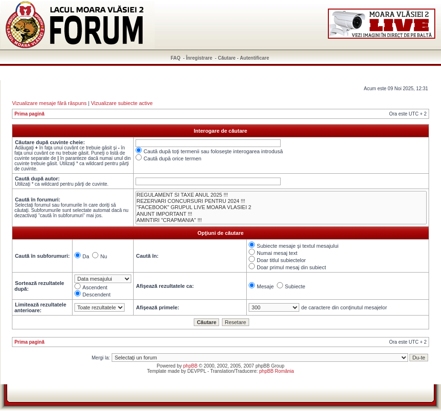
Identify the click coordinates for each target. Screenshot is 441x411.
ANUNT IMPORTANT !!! (281, 214)
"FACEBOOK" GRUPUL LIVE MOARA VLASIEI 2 (281, 207)
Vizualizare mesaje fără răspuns (49, 103)
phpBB (190, 366)
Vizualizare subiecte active (121, 103)
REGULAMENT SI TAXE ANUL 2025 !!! (281, 195)
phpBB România (276, 371)
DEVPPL (197, 371)
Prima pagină (29, 113)
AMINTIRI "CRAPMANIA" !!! (281, 220)
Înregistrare (199, 58)
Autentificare (254, 58)
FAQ (176, 58)
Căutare (226, 58)
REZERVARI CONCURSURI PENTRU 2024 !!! (281, 201)
